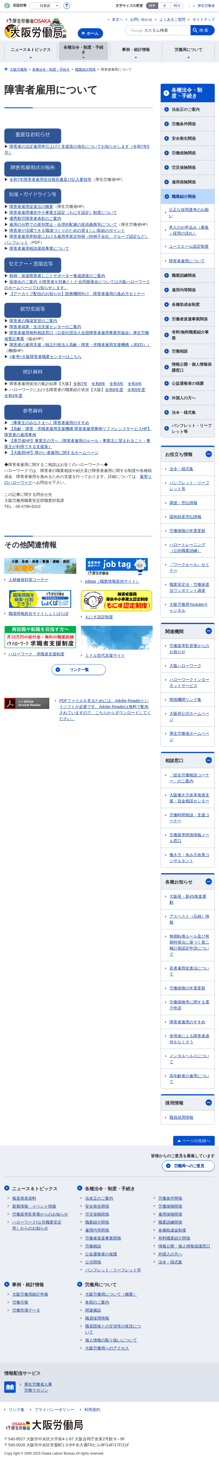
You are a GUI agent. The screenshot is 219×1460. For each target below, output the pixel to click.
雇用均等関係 (184, 290)
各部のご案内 (97, 1301)
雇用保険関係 (184, 182)
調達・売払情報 (183, 502)
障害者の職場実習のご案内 (33, 320)
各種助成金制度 (186, 304)
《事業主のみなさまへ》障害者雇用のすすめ (49, 422)
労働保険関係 (184, 153)
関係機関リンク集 (185, 699)
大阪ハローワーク (185, 665)
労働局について (101, 1283)
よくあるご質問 (172, 19)
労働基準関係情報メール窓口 (189, 838)
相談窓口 (188, 760)
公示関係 (93, 1261)
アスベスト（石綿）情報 (189, 919)
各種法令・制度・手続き (186, 93)
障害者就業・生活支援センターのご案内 (45, 326)
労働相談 (180, 351)
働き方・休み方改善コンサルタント (189, 857)
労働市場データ (26, 1309)
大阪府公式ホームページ (189, 716)
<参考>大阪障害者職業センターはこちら (45, 356)
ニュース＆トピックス (35, 1188)
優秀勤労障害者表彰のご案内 (35, 218)
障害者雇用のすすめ (187, 1022)
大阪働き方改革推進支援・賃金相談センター (189, 798)
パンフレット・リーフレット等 (192, 428)
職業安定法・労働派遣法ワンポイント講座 (189, 587)
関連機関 (188, 631)
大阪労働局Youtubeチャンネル (188, 607)
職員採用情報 (181, 1117)
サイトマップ (204, 19)
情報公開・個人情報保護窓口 (192, 367)
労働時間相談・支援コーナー (189, 818)
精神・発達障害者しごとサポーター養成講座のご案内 (57, 275)
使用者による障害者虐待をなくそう (189, 1039)
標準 (152, 6)
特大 (177, 6)
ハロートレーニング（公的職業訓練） (187, 547)
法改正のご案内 (186, 109)
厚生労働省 (206, 6)
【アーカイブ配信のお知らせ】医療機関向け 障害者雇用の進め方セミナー (77, 293)
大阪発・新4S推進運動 (187, 899)
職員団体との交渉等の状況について (113, 1328)
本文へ (117, 19)
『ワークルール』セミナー (189, 567)
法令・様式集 (184, 412)
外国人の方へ (184, 398)
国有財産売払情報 (185, 516)
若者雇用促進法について (189, 971)
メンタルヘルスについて (189, 1059)
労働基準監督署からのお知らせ (189, 648)
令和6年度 (114, 389)
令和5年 (116, 383)
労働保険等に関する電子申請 (189, 1005)
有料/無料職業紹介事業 (190, 335)
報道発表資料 (24, 1197)
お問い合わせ (141, 19)
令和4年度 (13, 395)
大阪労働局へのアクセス (107, 1347)
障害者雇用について (187, 261)
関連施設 (93, 1309)
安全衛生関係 (184, 138)
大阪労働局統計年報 (30, 1293)
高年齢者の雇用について (189, 1078)
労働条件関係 (184, 124)
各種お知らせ (188, 881)
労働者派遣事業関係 (190, 319)
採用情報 (188, 1102)
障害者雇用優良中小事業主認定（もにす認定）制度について (63, 212)
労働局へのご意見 (189, 1165)
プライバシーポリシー (54, 1408)
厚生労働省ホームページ (189, 736)
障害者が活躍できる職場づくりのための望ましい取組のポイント (67, 230)
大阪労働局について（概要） (111, 1293)
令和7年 (80, 383)
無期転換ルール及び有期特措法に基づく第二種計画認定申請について (189, 945)
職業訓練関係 (184, 275)
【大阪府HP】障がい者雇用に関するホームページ (54, 452)
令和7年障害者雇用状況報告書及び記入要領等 (50, 179)
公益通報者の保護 (188, 383)
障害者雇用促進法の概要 (31, 206)
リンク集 (16, 1408)
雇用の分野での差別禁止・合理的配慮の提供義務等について (63, 224)
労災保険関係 (184, 167)
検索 (204, 30)
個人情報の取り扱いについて (111, 1339)
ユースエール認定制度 (189, 246)
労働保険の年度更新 (187, 530)
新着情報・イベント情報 (34, 1205)
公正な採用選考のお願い (189, 212)
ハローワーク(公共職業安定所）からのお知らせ (37, 1224)
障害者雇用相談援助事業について (39, 248)
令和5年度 (136, 389)
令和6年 (98, 383)
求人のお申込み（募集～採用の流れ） (189, 230)
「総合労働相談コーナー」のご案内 (189, 778)
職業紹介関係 (184, 196)
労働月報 (20, 1301)
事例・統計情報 (28, 1283)
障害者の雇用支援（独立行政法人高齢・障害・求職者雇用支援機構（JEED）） (80, 344)
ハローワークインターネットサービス (189, 682)
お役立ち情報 (188, 454)
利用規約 (92, 1408)
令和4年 (135, 383)
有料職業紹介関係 (174, 1237)
